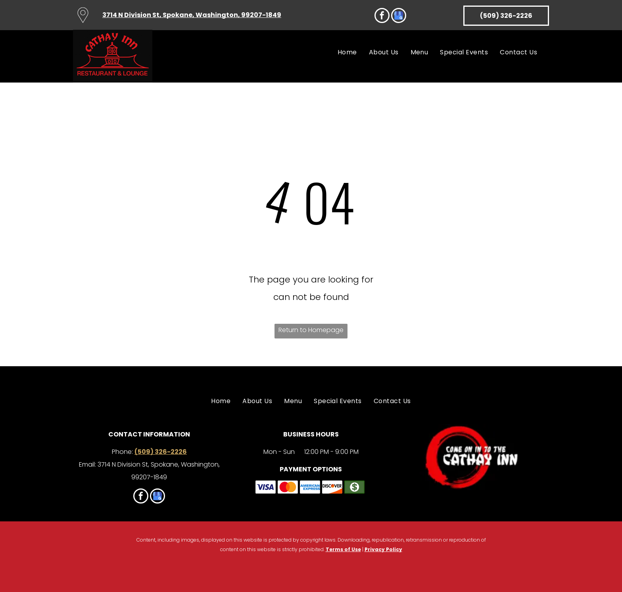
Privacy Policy (383, 549)
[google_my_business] (398, 16)
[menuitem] (347, 53)
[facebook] (382, 16)
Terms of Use (343, 549)
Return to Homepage (311, 329)
